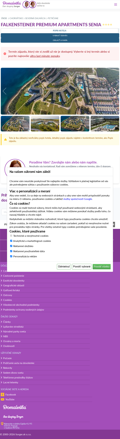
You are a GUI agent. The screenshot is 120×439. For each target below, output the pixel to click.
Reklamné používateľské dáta (29, 251)
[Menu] (116, 4)
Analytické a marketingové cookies (32, 240)
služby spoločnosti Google (77, 198)
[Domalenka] (11, 4)
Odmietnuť (64, 266)
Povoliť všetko (101, 266)
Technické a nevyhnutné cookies (30, 235)
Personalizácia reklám (25, 256)
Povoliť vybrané (81, 266)
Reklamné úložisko (23, 245)
